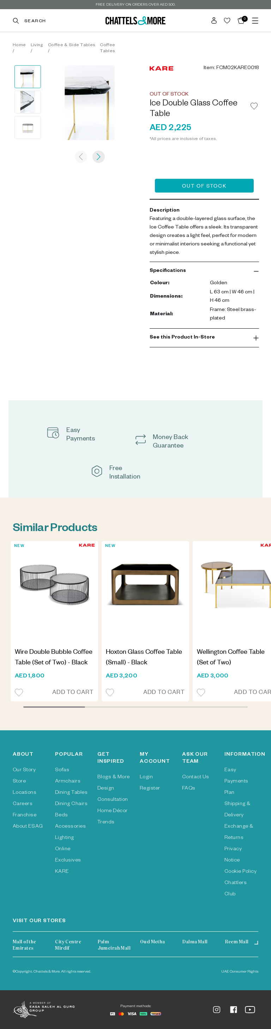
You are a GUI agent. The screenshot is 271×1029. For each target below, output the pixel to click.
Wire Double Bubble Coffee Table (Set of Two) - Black (53, 658)
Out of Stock (204, 187)
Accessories (70, 827)
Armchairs (67, 782)
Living (37, 45)
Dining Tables (71, 793)
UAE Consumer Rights (239, 972)
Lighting (64, 838)
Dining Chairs (71, 804)
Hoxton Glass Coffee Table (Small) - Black (144, 658)
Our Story (24, 770)
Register (150, 789)
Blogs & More (113, 777)
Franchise (24, 815)
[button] (204, 271)
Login (146, 777)
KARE (62, 872)
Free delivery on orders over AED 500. (135, 4)
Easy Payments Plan (236, 782)
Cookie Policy (240, 872)
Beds (61, 815)
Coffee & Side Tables (71, 45)
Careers (22, 804)
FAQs (188, 789)
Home (19, 45)
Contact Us (195, 777)
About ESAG (28, 827)
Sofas (62, 770)
